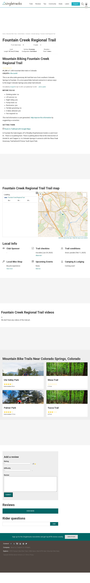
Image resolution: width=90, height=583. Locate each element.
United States (21, 33)
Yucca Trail (53, 408)
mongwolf (12, 86)
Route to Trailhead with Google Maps (18, 129)
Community (52, 4)
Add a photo (27, 45)
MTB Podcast (13, 551)
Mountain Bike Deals (53, 551)
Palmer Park (10, 408)
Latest (67, 4)
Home (4, 33)
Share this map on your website (80, 238)
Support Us (20, 547)
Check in (44, 45)
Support (75, 4)
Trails (31, 4)
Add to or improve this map (64, 238)
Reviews (38, 4)
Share (36, 45)
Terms (27, 554)
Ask (54, 524)
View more (10, 268)
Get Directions (16, 45)
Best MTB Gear (41, 551)
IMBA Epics (32, 551)
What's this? (39, 255)
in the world (13, 73)
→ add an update (41, 86)
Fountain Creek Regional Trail (48, 33)
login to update (69, 255)
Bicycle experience (13, 266)
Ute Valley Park (11, 380)
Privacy (32, 554)
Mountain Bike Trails (12, 33)
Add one (38, 268)
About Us (13, 547)
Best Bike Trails (23, 551)
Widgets (27, 547)
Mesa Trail (53, 380)
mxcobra (39, 253)
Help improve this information (41, 118)
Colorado (28, 33)
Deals (60, 4)
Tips (44, 4)
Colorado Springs (35, 33)
